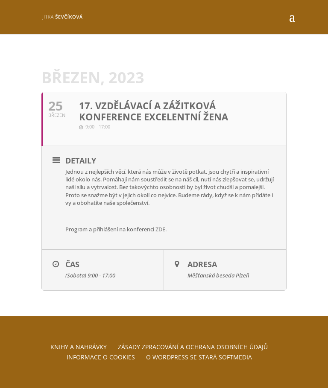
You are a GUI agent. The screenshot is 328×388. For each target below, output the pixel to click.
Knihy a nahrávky (78, 347)
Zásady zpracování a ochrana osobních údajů (193, 347)
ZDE (160, 229)
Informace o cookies (101, 357)
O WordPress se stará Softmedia (199, 357)
